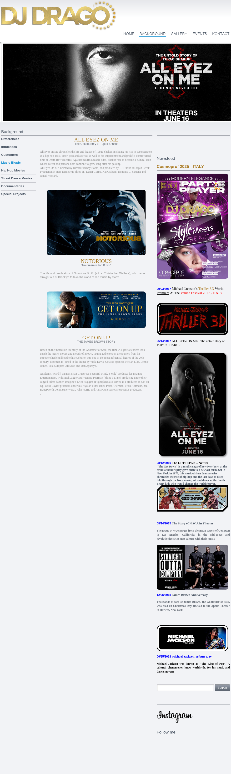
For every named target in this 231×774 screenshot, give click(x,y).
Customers (9, 154)
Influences (9, 147)
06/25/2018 (164, 656)
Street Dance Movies (16, 178)
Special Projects (13, 194)
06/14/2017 (164, 341)
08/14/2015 (164, 523)
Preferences (10, 139)
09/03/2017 (164, 289)
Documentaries (12, 186)
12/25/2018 (164, 595)
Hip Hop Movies (13, 170)
